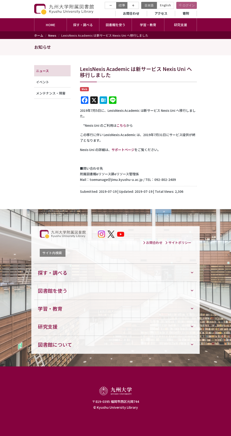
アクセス (161, 13)
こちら (121, 125)
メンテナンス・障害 (50, 93)
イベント (42, 82)
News (52, 35)
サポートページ (123, 149)
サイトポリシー (178, 242)
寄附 (186, 13)
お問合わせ (131, 13)
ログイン (189, 5)
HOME (50, 24)
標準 (122, 5)
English (165, 5)
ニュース (42, 70)
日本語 (149, 5)
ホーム (38, 35)
